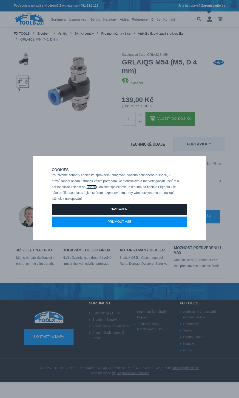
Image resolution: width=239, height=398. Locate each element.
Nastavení (119, 218)
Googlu (91, 196)
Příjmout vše (119, 230)
